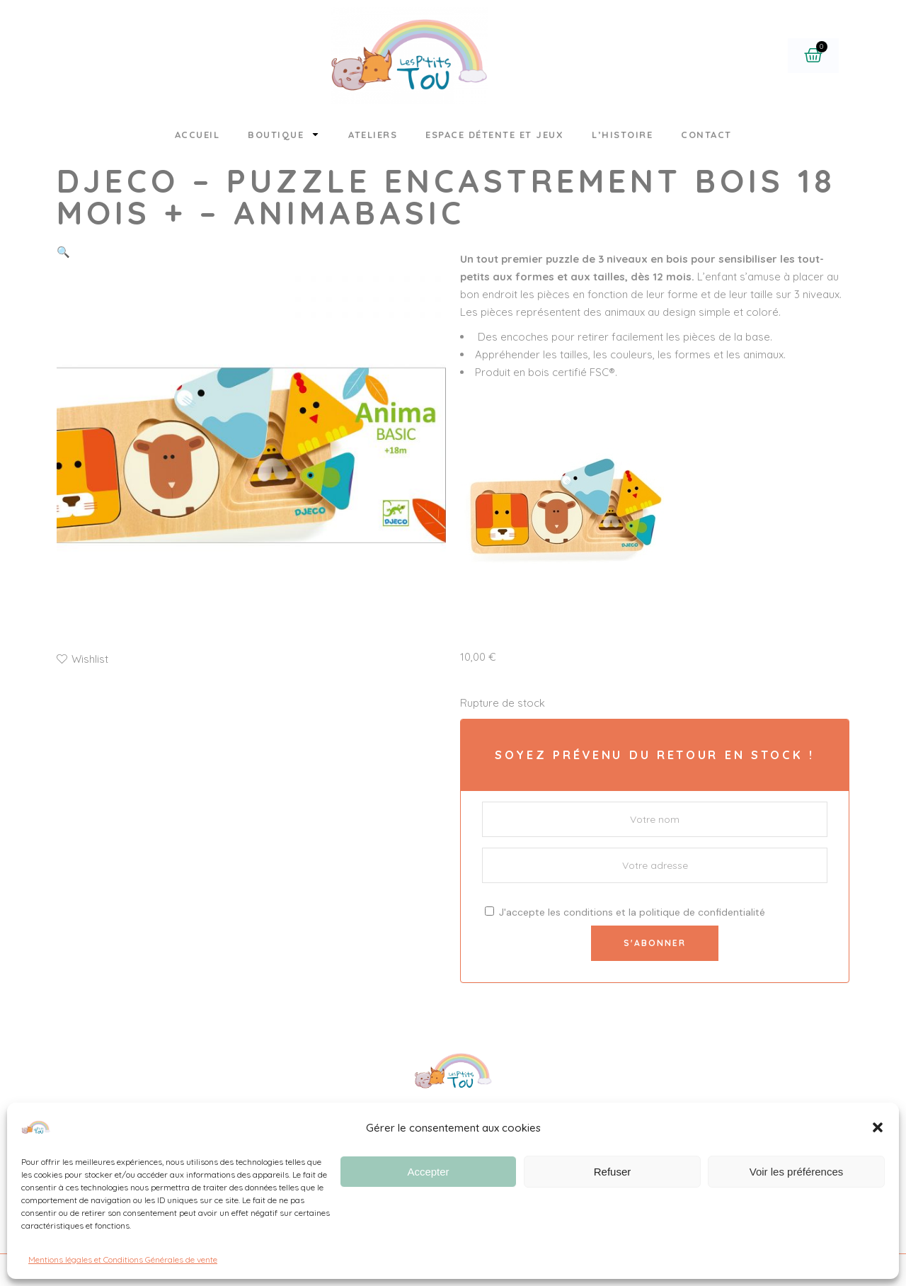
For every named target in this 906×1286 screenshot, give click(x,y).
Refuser (612, 1172)
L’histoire (622, 134)
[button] (878, 1127)
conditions (588, 912)
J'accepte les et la (625, 912)
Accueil (197, 134)
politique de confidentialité (702, 912)
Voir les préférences (797, 1172)
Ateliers (372, 134)
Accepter (428, 1172)
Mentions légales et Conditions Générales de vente (122, 1259)
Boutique (284, 134)
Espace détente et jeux (494, 134)
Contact (706, 134)
